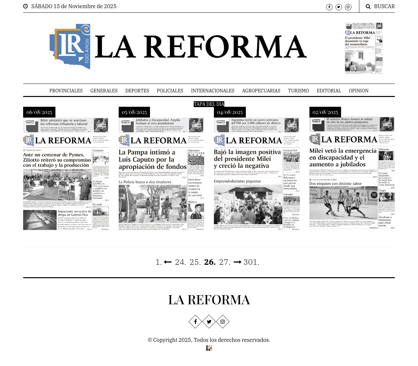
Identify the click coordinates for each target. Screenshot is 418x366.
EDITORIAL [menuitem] (329, 91)
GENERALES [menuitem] (104, 91)
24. (180, 262)
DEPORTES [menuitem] (137, 91)
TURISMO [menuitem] (298, 91)
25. (195, 262)
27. (225, 262)
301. (247, 262)
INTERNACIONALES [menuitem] (212, 91)
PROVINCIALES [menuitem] (66, 91)
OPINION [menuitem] (358, 91)
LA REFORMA (209, 299)
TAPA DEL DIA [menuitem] (209, 104)
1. (163, 262)
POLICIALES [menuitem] (170, 91)
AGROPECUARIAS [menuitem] (261, 91)
